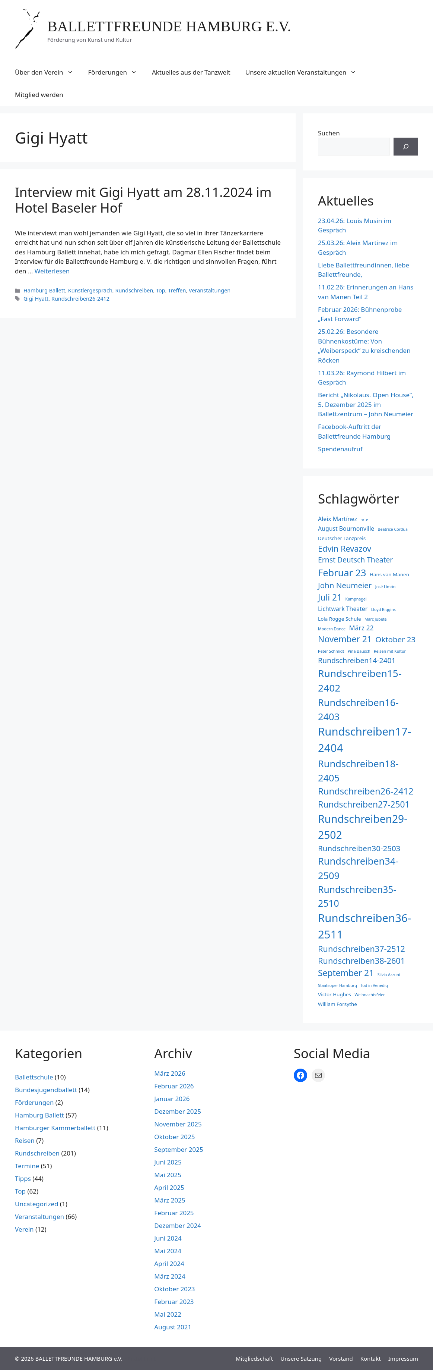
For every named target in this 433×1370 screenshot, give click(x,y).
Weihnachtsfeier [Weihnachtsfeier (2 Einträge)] (369, 994)
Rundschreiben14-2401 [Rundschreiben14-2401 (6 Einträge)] (357, 660)
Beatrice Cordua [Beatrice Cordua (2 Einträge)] (393, 529)
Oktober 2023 (174, 1289)
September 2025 (178, 1149)
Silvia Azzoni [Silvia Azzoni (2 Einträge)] (389, 974)
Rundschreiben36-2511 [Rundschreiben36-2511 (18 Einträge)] (364, 926)
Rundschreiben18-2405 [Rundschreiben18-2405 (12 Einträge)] (358, 770)
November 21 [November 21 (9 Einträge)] (345, 639)
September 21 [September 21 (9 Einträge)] (346, 973)
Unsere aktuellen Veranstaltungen (304, 72)
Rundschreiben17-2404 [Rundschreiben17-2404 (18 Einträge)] (364, 739)
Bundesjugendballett (46, 1089)
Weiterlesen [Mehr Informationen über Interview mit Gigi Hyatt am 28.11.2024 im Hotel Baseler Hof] (52, 271)
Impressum (403, 1358)
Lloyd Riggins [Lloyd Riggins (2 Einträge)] (383, 609)
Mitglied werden (39, 94)
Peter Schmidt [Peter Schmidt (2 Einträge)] (331, 651)
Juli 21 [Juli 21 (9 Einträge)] (330, 597)
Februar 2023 (174, 1301)
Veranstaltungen (209, 290)
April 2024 (169, 1263)
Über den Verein (48, 72)
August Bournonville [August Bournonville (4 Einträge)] (346, 528)
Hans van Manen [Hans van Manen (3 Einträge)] (389, 574)
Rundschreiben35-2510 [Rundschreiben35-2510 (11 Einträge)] (357, 896)
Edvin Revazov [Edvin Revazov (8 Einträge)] (344, 548)
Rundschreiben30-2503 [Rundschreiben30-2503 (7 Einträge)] (359, 848)
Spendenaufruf (340, 449)
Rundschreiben (134, 290)
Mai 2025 (167, 1174)
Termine (27, 1165)
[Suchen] (406, 147)
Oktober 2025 (174, 1136)
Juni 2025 (167, 1162)
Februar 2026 (174, 1086)
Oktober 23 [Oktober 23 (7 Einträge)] (395, 639)
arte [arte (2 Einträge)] (364, 519)
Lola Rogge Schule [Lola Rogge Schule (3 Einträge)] (339, 618)
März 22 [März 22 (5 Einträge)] (361, 627)
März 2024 (169, 1276)
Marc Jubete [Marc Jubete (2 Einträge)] (375, 619)
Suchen (329, 133)
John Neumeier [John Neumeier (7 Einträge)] (345, 585)
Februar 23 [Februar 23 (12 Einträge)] (342, 572)
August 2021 (172, 1327)
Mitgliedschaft (254, 1358)
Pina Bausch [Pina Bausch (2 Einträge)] (359, 651)
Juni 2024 (167, 1238)
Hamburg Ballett (44, 290)
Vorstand (341, 1358)
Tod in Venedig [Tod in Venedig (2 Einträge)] (374, 985)
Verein (24, 1229)
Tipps (23, 1178)
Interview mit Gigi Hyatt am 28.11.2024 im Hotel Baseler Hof (143, 199)
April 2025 (169, 1187)
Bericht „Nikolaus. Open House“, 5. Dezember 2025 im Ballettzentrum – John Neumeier (366, 404)
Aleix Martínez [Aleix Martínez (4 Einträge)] (337, 519)
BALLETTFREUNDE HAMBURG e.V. (169, 26)
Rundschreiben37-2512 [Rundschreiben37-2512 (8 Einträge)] (361, 948)
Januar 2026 (172, 1098)
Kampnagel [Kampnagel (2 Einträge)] (356, 599)
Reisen (25, 1140)
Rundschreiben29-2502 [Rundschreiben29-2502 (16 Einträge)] (362, 826)
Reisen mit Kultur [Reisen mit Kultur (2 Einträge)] (390, 651)
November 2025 (177, 1124)
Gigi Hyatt (35, 298)
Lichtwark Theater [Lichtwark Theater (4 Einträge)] (342, 609)
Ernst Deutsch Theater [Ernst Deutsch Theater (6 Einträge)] (355, 560)
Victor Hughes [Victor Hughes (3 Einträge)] (334, 994)
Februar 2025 (174, 1212)
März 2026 (169, 1073)
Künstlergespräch (90, 290)
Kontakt (370, 1358)
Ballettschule (34, 1077)
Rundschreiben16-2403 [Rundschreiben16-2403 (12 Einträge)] (358, 709)
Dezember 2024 (177, 1225)
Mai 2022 (167, 1314)
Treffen (177, 290)
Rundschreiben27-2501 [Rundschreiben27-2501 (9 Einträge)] (364, 804)
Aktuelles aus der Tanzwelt (191, 72)
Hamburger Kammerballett (55, 1127)
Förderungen (116, 72)
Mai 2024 (167, 1251)
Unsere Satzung (301, 1358)
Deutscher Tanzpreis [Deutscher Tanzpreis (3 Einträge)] (342, 538)
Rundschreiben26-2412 (80, 298)
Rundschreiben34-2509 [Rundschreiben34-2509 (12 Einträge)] (358, 868)
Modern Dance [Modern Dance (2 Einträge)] (332, 628)
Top (160, 290)
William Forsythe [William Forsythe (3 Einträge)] (337, 1004)
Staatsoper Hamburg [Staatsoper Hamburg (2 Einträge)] (337, 985)
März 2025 (169, 1200)
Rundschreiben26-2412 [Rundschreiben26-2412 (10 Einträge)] (366, 791)
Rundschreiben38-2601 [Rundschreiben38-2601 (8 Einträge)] (361, 960)
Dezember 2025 (177, 1111)
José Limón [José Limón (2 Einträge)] (385, 586)
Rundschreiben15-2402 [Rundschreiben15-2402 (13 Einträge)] (359, 681)
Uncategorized (36, 1204)
